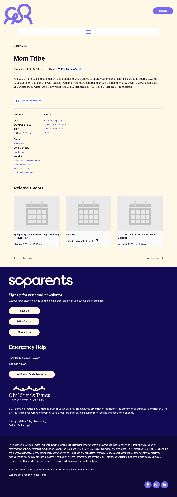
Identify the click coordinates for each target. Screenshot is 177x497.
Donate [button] (163, 10)
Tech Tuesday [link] (24, 258)
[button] (88, 31)
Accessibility (40, 421)
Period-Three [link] (39, 474)
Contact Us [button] (24, 332)
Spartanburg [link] (19, 152)
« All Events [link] (20, 46)
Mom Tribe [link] (19, 143)
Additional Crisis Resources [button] (31, 374)
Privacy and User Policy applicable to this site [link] (61, 445)
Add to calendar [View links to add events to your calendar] (29, 101)
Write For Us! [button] (24, 321)
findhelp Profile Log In (20, 425)
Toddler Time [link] (153, 258)
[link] (18, 24)
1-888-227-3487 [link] (17, 364)
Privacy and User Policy (20, 421)
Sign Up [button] (24, 310)
